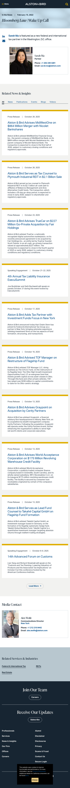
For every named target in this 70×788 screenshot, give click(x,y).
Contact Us (40, 756)
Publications (21, 102)
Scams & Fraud (42, 751)
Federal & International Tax (14, 666)
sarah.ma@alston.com (51, 66)
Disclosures (40, 741)
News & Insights (9, 741)
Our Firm (6, 746)
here (27, 775)
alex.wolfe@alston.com (37, 631)
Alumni (38, 731)
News (10, 102)
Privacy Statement (39, 771)
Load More (34, 586)
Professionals (8, 731)
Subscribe (35, 720)
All (3, 102)
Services (6, 736)
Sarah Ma (14, 36)
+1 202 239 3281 (48, 63)
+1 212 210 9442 (34, 628)
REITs (38, 666)
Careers (5, 756)
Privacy (38, 746)
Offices (5, 751)
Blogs (43, 102)
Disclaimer (40, 736)
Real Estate (7, 672)
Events (34, 102)
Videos (53, 102)
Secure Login (41, 762)
